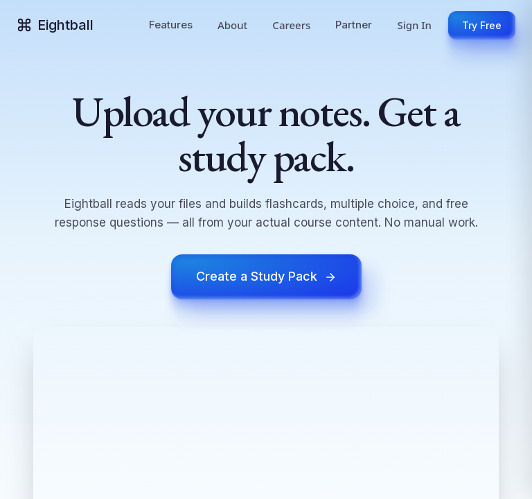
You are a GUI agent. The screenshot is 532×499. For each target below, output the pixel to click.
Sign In (414, 25)
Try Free (482, 25)
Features (171, 24)
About (232, 25)
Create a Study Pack (266, 276)
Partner (353, 24)
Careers (291, 25)
